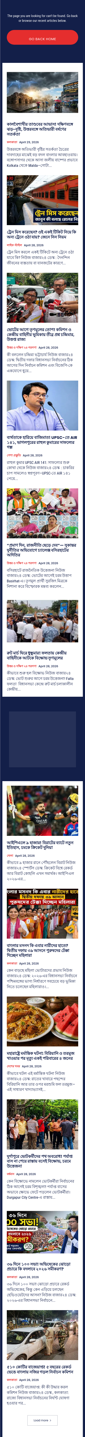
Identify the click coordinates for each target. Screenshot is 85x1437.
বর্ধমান (10, 1174)
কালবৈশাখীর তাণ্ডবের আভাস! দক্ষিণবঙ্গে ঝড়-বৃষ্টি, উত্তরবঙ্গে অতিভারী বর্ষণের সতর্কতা (40, 129)
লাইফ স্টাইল (14, 245)
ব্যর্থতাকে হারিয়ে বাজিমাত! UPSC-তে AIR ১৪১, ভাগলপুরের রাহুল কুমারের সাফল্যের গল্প (42, 442)
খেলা (10, 856)
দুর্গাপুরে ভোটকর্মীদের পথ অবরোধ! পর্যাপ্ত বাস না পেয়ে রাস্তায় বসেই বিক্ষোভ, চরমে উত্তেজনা (40, 1161)
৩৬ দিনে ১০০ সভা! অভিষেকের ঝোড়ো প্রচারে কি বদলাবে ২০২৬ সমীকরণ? (38, 1266)
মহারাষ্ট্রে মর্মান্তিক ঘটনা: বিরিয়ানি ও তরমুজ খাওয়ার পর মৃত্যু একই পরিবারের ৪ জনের (40, 1056)
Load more (42, 1420)
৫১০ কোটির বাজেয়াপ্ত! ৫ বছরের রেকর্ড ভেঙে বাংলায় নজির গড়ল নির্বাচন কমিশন (40, 1369)
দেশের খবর (13, 1066)
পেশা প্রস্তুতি (14, 455)
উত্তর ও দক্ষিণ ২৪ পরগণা (21, 347)
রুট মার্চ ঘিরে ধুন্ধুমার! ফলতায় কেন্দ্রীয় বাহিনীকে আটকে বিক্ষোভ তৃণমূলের (37, 655)
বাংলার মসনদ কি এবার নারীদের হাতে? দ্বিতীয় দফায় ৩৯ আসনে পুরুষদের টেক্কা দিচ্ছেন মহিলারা (38, 950)
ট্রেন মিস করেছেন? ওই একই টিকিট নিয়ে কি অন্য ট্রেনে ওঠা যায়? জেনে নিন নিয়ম (41, 234)
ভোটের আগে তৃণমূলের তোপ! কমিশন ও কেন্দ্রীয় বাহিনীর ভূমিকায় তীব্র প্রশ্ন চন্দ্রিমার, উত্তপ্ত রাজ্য (40, 334)
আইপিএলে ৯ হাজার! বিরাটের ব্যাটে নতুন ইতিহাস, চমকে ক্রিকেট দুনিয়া (40, 845)
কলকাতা (12, 142)
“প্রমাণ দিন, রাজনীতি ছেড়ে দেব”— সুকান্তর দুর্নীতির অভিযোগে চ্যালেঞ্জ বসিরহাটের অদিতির (41, 550)
